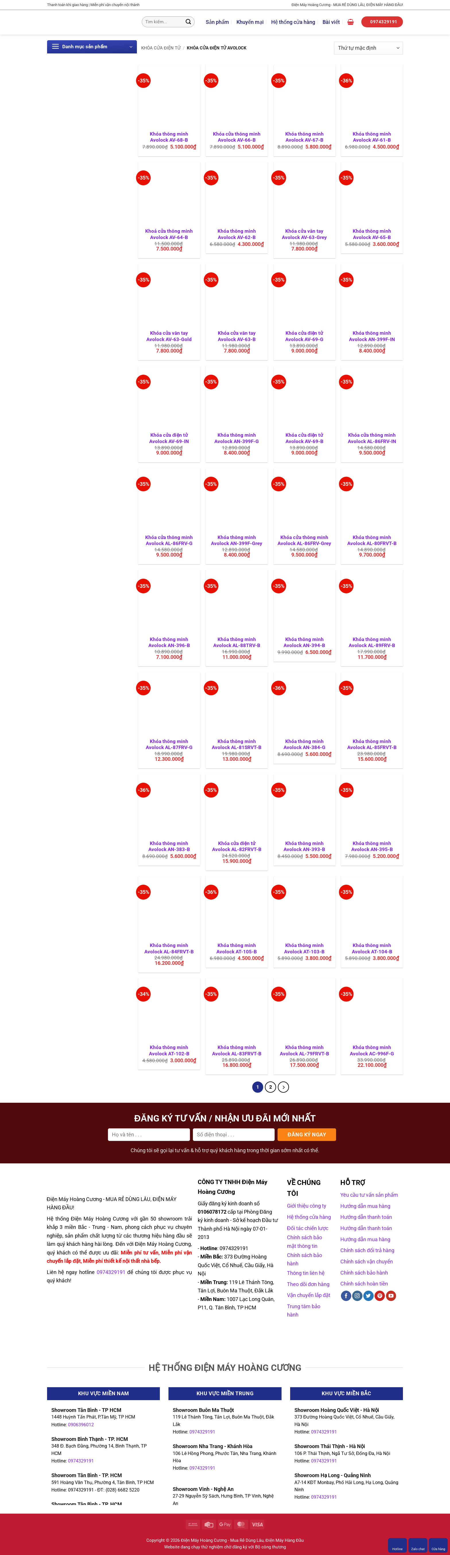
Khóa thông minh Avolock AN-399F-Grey (236, 540)
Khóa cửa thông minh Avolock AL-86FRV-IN (372, 438)
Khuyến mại (250, 22)
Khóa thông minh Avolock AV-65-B (372, 234)
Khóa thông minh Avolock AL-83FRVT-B (236, 1050)
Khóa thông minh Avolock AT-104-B (372, 948)
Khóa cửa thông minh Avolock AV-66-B (237, 137)
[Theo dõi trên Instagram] (357, 1296)
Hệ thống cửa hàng (293, 22)
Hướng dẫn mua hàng (365, 1206)
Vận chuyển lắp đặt (308, 1295)
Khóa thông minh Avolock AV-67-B (304, 137)
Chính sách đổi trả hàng (367, 1250)
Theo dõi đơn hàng (308, 1284)
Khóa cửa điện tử (161, 48)
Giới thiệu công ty (306, 1206)
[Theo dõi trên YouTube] (391, 1296)
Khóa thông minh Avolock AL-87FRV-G (169, 744)
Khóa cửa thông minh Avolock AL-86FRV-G (169, 540)
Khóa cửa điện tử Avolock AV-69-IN (169, 438)
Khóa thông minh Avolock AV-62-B (237, 234)
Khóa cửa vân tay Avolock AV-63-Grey (304, 234)
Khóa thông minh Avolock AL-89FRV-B (372, 642)
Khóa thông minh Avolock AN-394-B (304, 642)
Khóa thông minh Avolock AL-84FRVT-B (169, 948)
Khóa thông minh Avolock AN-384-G (304, 744)
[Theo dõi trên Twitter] (368, 1296)
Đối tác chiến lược (307, 1228)
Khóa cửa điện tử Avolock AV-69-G (304, 336)
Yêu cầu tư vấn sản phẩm (369, 1195)
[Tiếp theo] (283, 1087)
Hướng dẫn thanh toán (366, 1217)
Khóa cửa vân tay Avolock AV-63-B (237, 336)
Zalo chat (418, 1545)
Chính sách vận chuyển (366, 1261)
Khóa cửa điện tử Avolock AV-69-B (304, 438)
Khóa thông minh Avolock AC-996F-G (372, 1050)
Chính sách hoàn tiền (364, 1284)
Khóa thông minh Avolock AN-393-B (304, 846)
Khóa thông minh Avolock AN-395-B (372, 846)
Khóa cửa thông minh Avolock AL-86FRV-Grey (304, 540)
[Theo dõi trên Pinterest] (380, 1296)
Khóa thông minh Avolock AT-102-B (169, 1050)
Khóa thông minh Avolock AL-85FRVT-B (372, 744)
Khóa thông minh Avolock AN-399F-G (236, 438)
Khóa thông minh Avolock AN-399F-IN (372, 336)
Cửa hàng (438, 1545)
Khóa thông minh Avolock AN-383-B (169, 846)
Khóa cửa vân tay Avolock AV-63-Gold (169, 336)
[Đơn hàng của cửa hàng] (368, 48)
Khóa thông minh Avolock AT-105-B (236, 948)
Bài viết (331, 22)
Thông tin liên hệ (306, 1273)
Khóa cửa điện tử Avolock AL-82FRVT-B (236, 846)
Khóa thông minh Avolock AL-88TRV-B (236, 642)
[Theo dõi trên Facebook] (346, 1296)
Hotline (397, 1545)
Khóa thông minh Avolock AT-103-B (304, 948)
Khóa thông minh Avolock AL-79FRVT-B (304, 1050)
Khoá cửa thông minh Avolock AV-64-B (169, 234)
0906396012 (81, 1424)
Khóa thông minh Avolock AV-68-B (169, 137)
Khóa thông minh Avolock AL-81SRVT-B (236, 744)
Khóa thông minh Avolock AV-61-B (372, 137)
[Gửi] (188, 21)
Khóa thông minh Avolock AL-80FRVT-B (372, 540)
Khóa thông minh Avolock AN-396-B (169, 642)
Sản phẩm (217, 22)
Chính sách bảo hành (364, 1273)
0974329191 (81, 1461)
